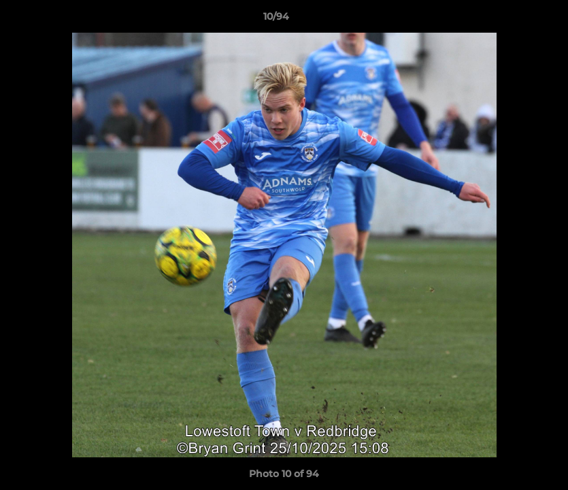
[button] (511, 20)
